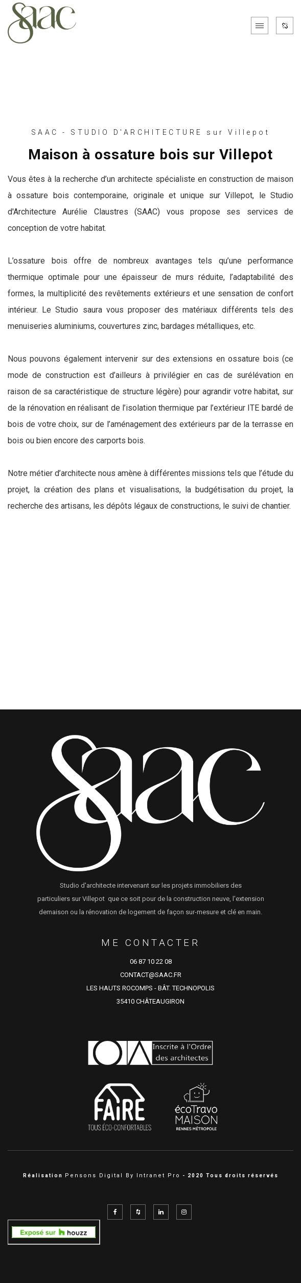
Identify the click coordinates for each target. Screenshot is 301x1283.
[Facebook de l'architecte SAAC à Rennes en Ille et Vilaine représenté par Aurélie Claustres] (115, 1212)
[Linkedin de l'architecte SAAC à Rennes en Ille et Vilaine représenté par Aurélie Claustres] (161, 1212)
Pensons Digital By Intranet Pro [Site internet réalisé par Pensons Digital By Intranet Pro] (122, 1175)
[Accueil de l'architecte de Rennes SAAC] (42, 25)
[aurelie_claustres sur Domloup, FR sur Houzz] (54, 1232)
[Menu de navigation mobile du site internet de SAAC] (259, 25)
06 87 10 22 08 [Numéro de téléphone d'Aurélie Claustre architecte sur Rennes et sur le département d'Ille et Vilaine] (151, 961)
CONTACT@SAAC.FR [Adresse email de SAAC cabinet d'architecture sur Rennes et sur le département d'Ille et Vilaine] (150, 975)
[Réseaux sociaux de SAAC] (284, 25)
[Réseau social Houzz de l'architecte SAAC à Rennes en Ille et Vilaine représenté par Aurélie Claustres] (138, 1212)
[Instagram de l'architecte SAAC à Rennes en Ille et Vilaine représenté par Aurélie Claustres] (184, 1212)
